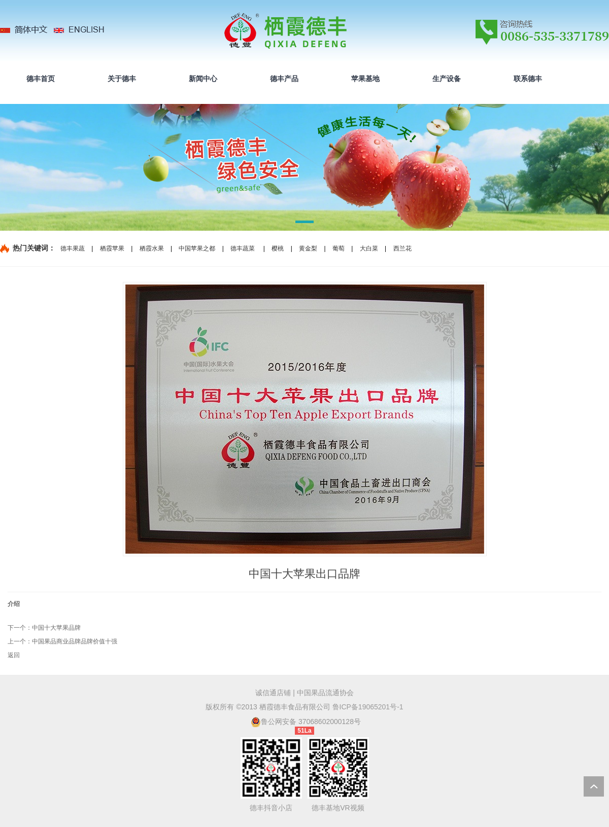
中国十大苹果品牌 (56, 627)
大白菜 (369, 248)
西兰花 (402, 248)
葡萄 (338, 248)
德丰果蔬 (72, 248)
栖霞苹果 (112, 248)
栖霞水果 (152, 248)
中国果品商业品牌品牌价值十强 (74, 641)
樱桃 (278, 248)
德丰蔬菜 (242, 248)
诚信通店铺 (273, 693)
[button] (304, 224)
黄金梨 (308, 248)
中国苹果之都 (197, 248)
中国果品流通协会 (325, 693)
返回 (14, 655)
